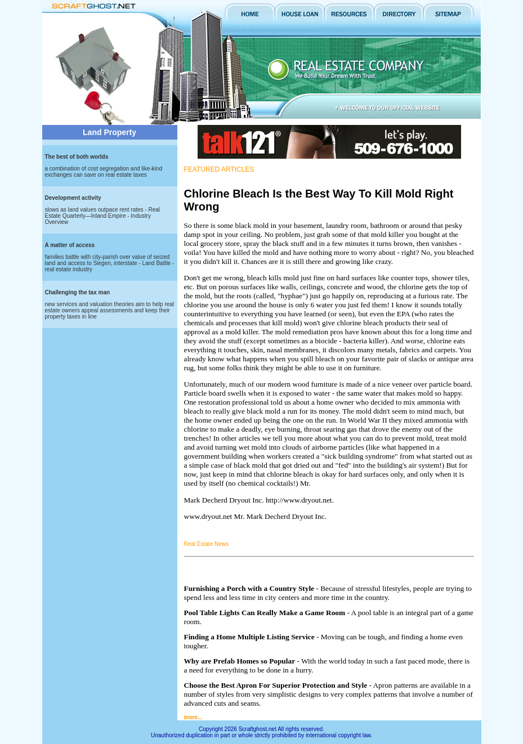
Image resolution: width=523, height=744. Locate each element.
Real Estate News (206, 544)
